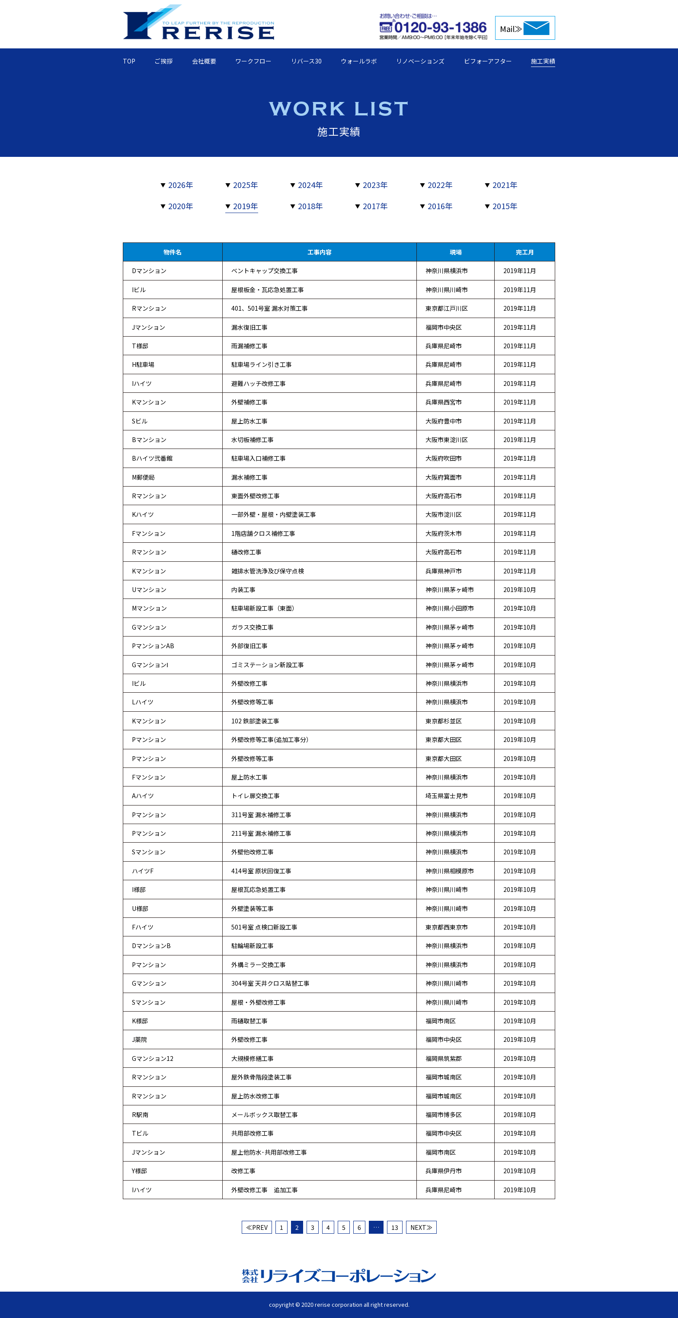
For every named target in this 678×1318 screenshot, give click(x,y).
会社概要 (204, 61)
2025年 (245, 184)
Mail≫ (511, 28)
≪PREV (257, 1227)
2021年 (505, 184)
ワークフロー (253, 61)
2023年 (375, 184)
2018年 (310, 205)
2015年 (505, 205)
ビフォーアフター (488, 61)
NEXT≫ (421, 1227)
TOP (129, 61)
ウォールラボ (359, 61)
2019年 (245, 205)
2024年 (310, 184)
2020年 (180, 205)
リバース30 (306, 61)
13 (394, 1227)
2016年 (440, 205)
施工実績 (543, 61)
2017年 (375, 205)
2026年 (180, 184)
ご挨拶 (163, 61)
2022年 (440, 184)
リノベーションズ (420, 61)
